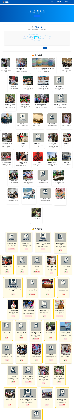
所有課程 (59, 1)
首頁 (52, 1)
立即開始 (37, 16)
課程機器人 (67, 1)
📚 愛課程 (6, 2)
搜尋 (45, 48)
